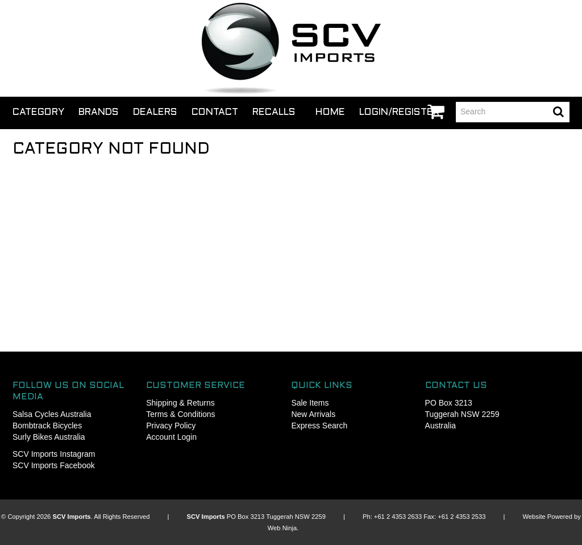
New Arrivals (313, 414)
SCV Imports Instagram (54, 454)
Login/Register (399, 112)
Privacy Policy (171, 425)
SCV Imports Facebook (54, 465)
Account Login (171, 436)
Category (38, 112)
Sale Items (310, 402)
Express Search (319, 425)
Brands (98, 112)
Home (330, 112)
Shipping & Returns (180, 402)
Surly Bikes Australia (49, 436)
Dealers (155, 112)
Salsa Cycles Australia (52, 414)
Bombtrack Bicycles (47, 425)
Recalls (274, 112)
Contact (215, 112)
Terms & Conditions (180, 414)
